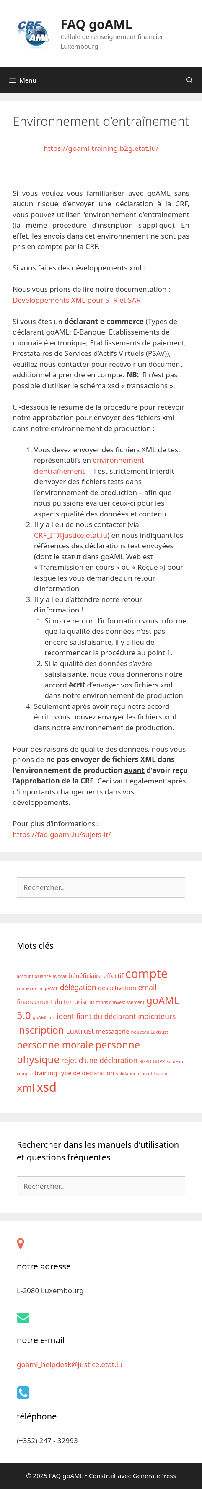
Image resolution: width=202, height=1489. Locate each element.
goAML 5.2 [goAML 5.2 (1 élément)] (44, 1017)
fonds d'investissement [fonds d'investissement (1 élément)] (120, 1002)
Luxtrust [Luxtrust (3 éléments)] (80, 1031)
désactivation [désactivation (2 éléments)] (117, 987)
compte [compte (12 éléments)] (146, 973)
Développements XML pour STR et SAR (77, 300)
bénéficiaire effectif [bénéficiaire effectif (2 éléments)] (95, 975)
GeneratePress (154, 1475)
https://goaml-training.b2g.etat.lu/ (101, 148)
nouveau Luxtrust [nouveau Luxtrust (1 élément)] (149, 1032)
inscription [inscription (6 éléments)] (40, 1030)
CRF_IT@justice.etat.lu (70, 535)
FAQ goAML (96, 24)
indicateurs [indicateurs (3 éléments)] (157, 1016)
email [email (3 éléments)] (147, 987)
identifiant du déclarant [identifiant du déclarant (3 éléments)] (96, 1016)
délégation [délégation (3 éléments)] (78, 987)
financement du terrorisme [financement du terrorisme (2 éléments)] (55, 1001)
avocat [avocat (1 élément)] (60, 976)
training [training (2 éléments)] (45, 1073)
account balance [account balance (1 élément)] (34, 976)
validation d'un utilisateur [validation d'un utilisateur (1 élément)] (142, 1074)
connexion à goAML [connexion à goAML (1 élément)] (37, 988)
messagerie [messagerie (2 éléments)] (112, 1031)
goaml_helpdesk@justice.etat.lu (69, 1364)
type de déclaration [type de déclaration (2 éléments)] (86, 1073)
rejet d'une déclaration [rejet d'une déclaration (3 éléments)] (99, 1060)
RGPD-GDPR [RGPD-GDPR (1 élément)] (152, 1061)
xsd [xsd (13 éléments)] (46, 1087)
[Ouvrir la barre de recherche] (189, 80)
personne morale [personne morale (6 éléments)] (55, 1044)
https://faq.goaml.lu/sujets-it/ (62, 834)
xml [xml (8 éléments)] (26, 1087)
